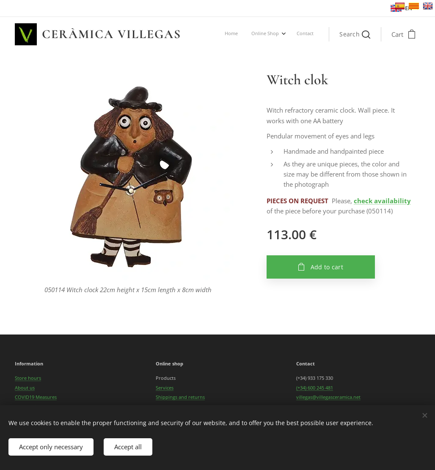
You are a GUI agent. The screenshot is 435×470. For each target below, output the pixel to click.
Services (164, 387)
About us (25, 387)
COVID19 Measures (36, 397)
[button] (355, 34)
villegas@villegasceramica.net (328, 397)
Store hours (28, 378)
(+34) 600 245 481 (314, 387)
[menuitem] (284, 34)
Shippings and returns (180, 397)
